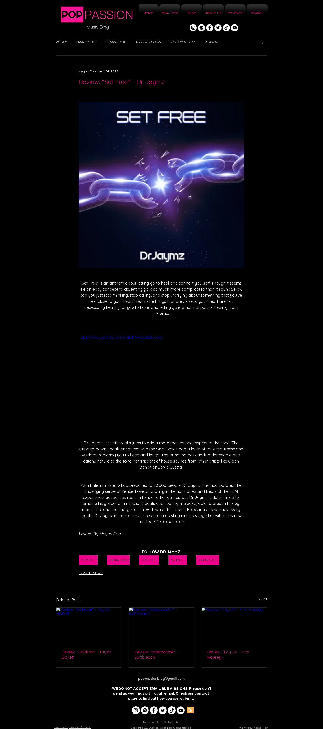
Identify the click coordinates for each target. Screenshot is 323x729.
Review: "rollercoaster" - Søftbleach (157, 654)
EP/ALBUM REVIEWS (182, 42)
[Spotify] (201, 27)
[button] (261, 42)
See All (262, 599)
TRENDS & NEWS (116, 42)
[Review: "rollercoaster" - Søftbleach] (161, 626)
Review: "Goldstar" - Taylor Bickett (86, 654)
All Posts (61, 42)
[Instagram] (193, 27)
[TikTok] (226, 27)
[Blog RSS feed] (190, 710)
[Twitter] (218, 27)
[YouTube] (234, 27)
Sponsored (211, 42)
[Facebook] (209, 27)
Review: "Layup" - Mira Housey (228, 654)
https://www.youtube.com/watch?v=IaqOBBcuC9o (121, 337)
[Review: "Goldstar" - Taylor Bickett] (88, 626)
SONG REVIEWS (86, 42)
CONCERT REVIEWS (148, 42)
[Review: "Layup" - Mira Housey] (234, 626)
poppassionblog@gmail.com (161, 678)
